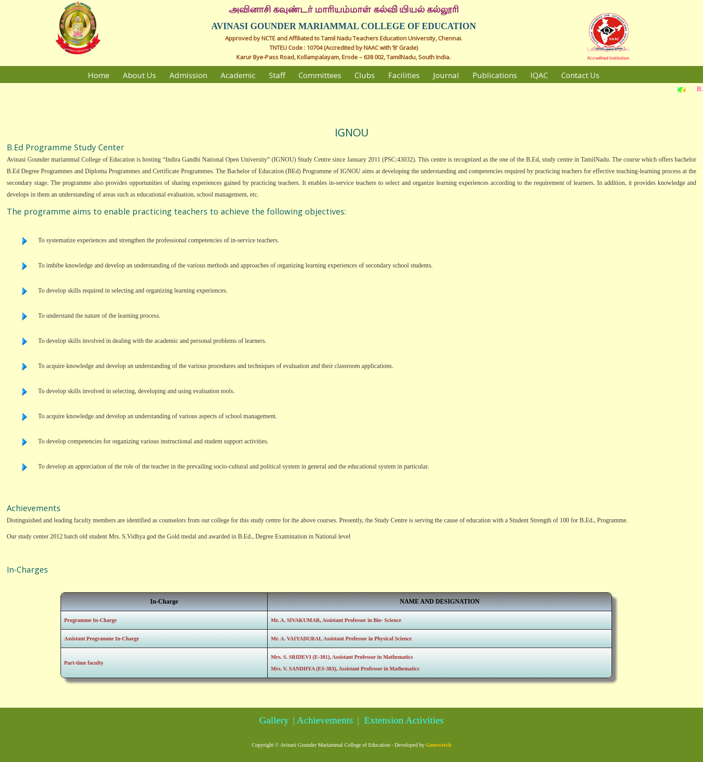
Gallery (274, 720)
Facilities (404, 75)
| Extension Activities (399, 720)
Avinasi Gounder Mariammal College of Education (335, 745)
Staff (277, 75)
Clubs (365, 75)
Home (98, 75)
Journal (446, 75)
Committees (320, 75)
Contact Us (580, 75)
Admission (188, 75)
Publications (495, 75)
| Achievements (322, 720)
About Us (139, 75)
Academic (238, 75)
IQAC (539, 75)
